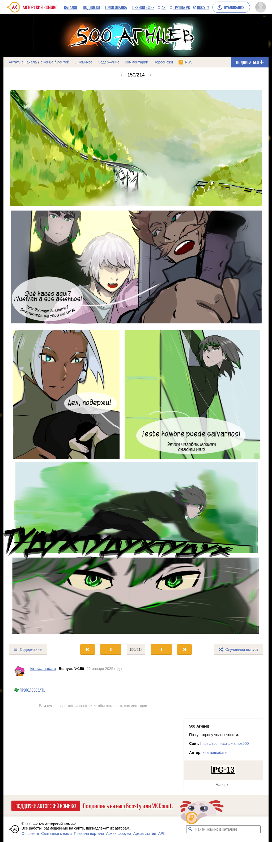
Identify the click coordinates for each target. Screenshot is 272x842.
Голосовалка (116, 7)
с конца (47, 62)
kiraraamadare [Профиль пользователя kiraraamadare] (43, 668)
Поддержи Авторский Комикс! (45, 805)
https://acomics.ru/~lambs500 (224, 743)
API (164, 7)
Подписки (91, 7)
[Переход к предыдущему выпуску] (36, 361)
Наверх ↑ (223, 785)
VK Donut (162, 805)
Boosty (203, 7)
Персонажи (163, 62)
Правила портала (89, 833)
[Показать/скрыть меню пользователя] (260, 7)
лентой (63, 62)
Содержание (109, 62)
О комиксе (83, 62)
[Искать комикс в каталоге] (190, 829)
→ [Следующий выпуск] (149, 75)
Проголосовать (32, 690)
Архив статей (144, 833)
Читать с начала (23, 62)
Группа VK (181, 7)
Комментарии (136, 62)
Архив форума (118, 833)
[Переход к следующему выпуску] (136, 361)
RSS (189, 62)
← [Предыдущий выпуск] (122, 75)
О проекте (30, 833)
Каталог (71, 7)
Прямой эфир (143, 7)
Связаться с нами (56, 833)
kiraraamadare (215, 752)
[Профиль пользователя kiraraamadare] (19, 671)
